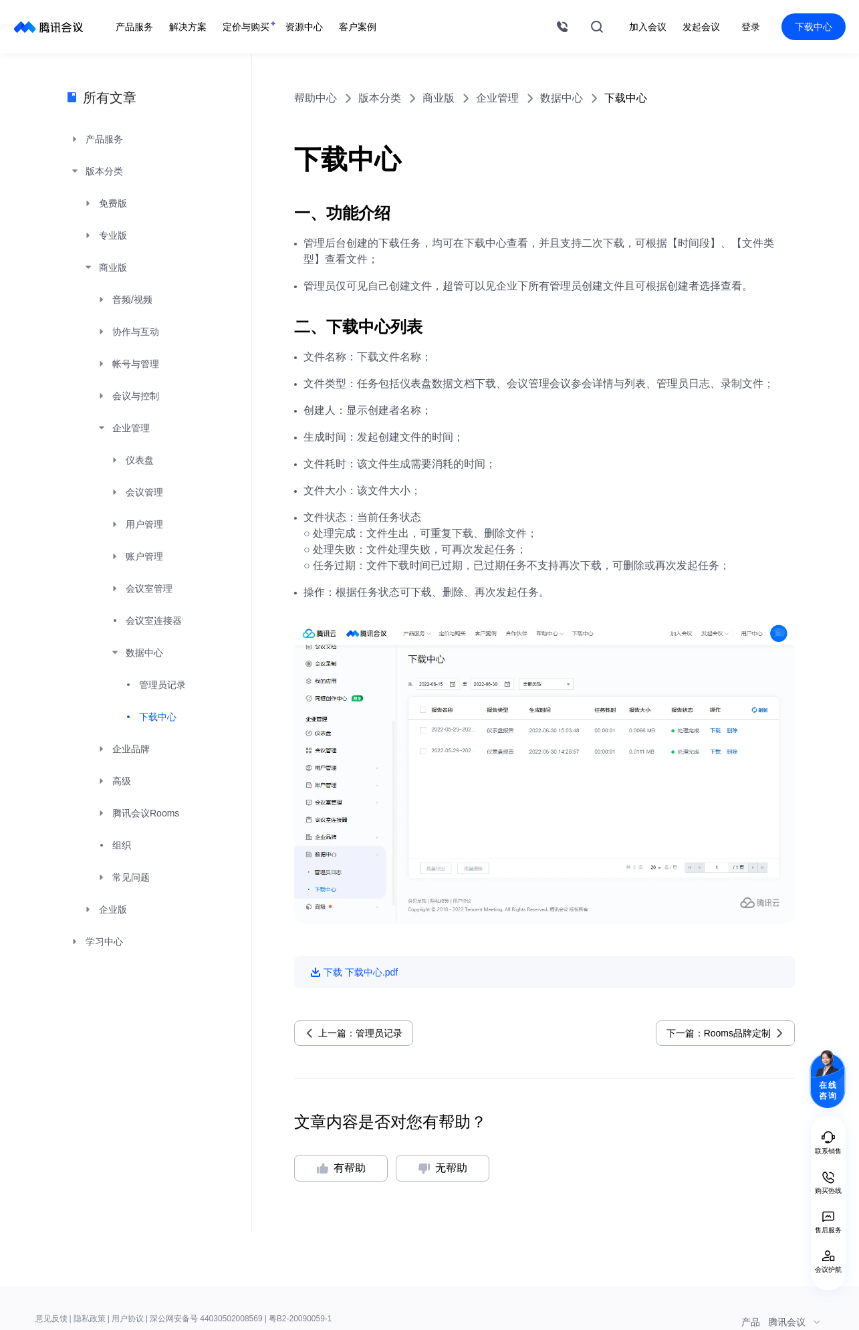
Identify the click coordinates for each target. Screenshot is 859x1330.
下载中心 (813, 26)
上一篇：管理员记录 (360, 1033)
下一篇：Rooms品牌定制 (718, 1033)
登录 (750, 26)
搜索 (597, 27)
